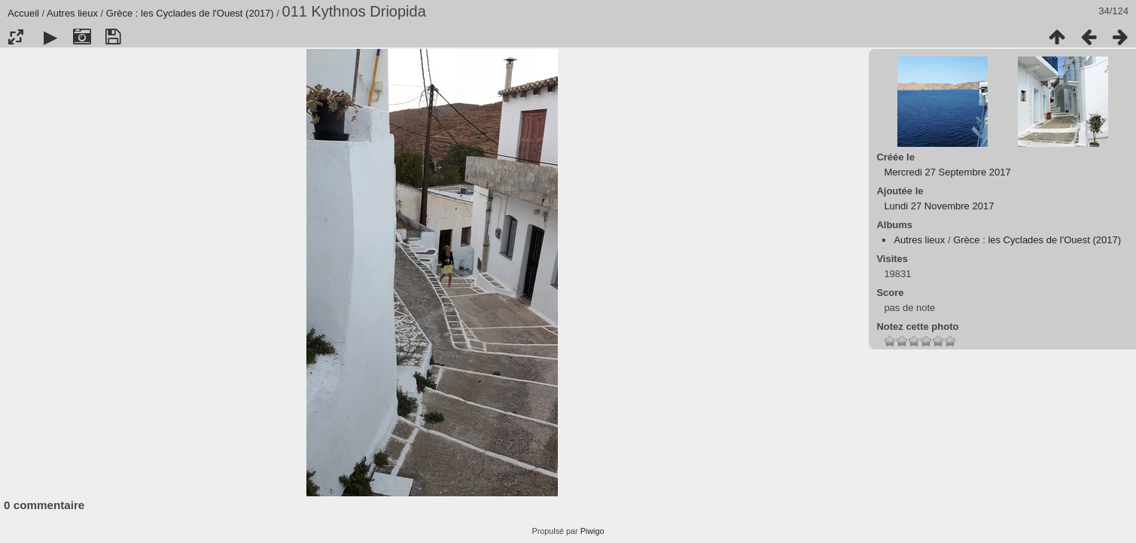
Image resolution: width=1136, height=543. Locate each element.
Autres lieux (72, 13)
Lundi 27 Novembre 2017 (939, 206)
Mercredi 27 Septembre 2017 (947, 172)
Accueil (23, 13)
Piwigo (592, 530)
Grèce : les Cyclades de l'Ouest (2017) (190, 13)
